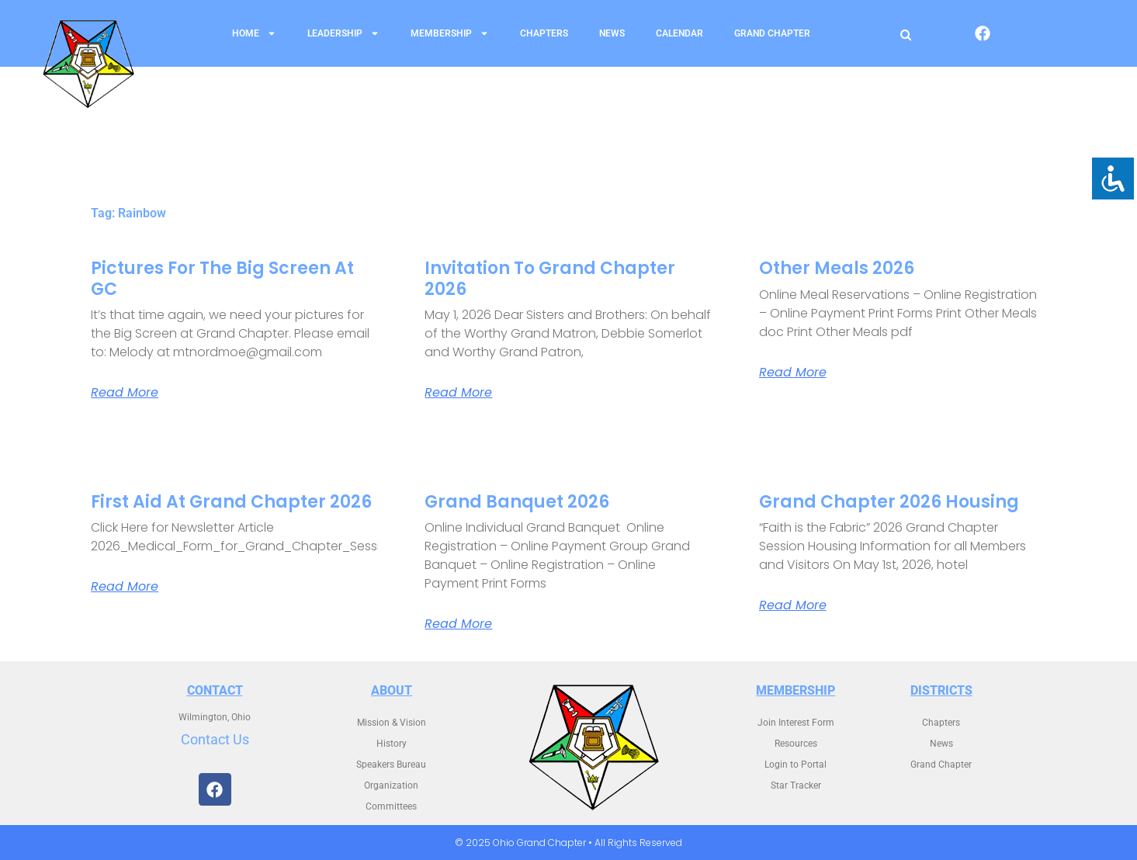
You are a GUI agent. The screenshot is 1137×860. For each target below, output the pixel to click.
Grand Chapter (772, 33)
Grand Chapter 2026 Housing (889, 502)
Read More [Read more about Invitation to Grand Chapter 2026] (458, 393)
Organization (391, 785)
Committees (391, 806)
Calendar (679, 33)
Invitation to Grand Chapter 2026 (550, 278)
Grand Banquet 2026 (517, 502)
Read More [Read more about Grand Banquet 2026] (458, 624)
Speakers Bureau (391, 764)
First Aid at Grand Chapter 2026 (231, 502)
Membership (450, 33)
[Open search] (905, 34)
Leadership (343, 33)
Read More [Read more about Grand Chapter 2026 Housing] (793, 605)
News (612, 33)
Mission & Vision (391, 722)
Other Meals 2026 (836, 268)
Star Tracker (796, 785)
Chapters (544, 33)
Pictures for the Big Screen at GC (222, 278)
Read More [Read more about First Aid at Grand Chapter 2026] (124, 587)
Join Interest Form (795, 722)
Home (254, 33)
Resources (796, 743)
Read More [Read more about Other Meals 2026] (793, 372)
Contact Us (215, 739)
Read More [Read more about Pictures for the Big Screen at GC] (124, 393)
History (391, 743)
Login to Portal (795, 764)
